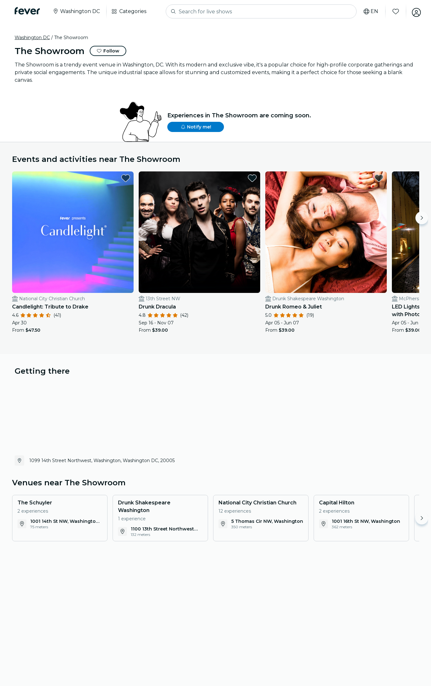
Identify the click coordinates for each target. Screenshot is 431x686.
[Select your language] (369, 11)
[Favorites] (394, 11)
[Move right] (421, 217)
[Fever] (27, 10)
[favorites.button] (102, 178)
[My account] (414, 11)
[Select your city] (76, 11)
